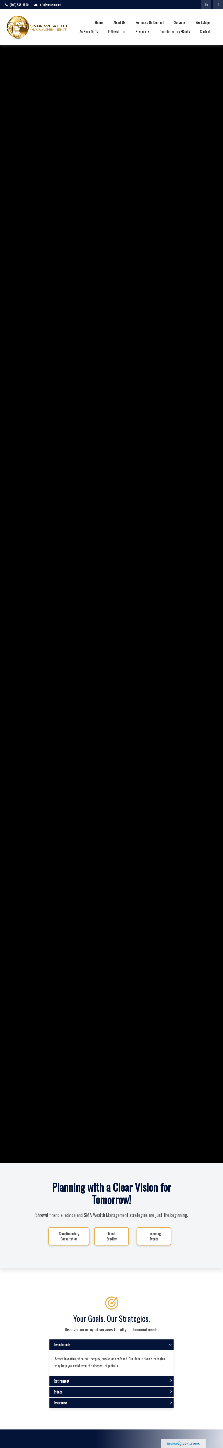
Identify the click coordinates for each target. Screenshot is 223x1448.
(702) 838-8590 (16, 4)
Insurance (60, 1406)
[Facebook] (218, 4)
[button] (99, 22)
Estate (58, 1396)
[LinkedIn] (206, 4)
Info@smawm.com (47, 4)
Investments (62, 1348)
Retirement (61, 1385)
